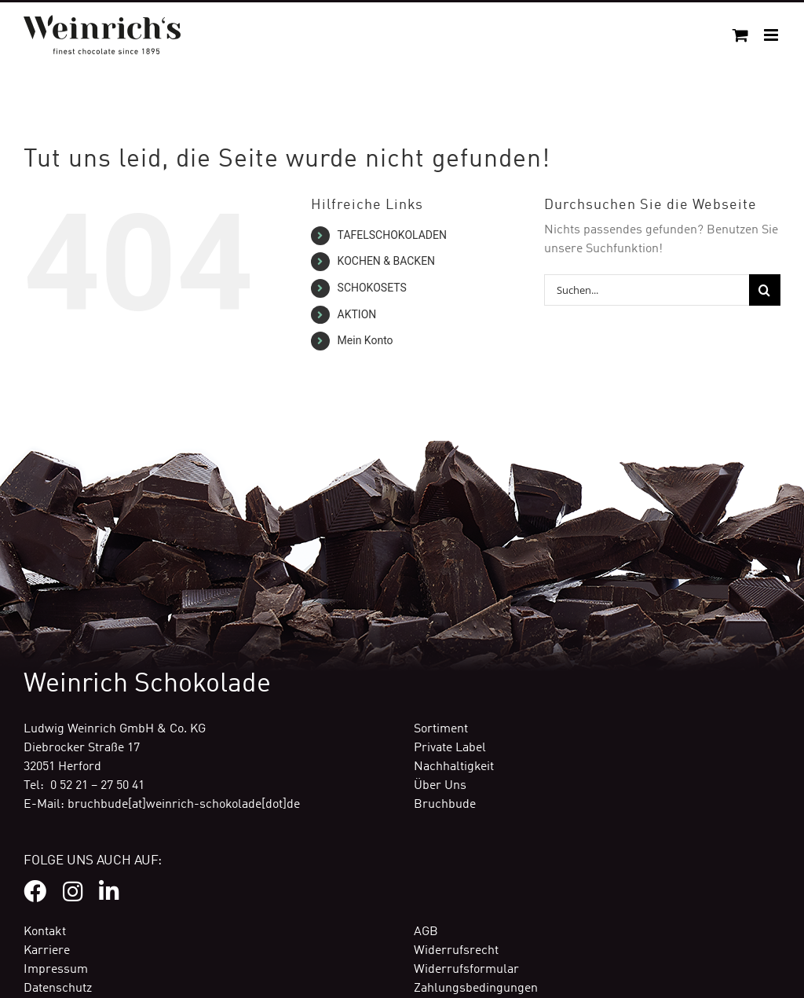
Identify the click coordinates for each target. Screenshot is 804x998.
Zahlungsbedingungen (476, 988)
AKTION (357, 314)
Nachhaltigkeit (454, 767)
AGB (426, 932)
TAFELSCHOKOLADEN (392, 235)
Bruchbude (445, 804)
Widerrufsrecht (456, 951)
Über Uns (440, 786)
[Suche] (764, 290)
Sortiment (441, 729)
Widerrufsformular (466, 969)
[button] (34, 963)
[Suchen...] (646, 290)
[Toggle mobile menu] (772, 35)
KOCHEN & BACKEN (387, 261)
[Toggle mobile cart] (740, 35)
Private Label (450, 748)
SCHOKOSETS (372, 287)
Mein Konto (365, 340)
